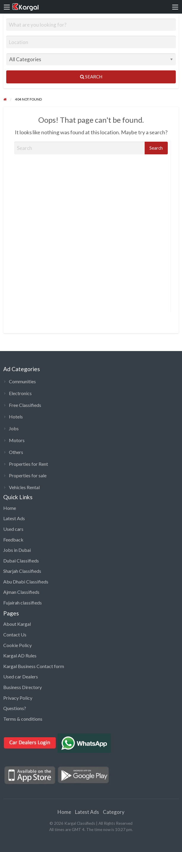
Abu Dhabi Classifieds (25, 581)
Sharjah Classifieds (22, 571)
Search (91, 76)
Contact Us (14, 634)
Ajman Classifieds (21, 592)
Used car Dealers (20, 676)
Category (113, 812)
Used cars (13, 529)
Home (9, 508)
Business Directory (22, 687)
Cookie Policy (17, 645)
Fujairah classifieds (22, 602)
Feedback (13, 539)
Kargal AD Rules (19, 655)
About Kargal (17, 624)
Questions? (14, 708)
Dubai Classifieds (21, 560)
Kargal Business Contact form (33, 666)
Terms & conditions (22, 719)
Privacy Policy (17, 698)
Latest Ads (14, 518)
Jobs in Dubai (17, 550)
